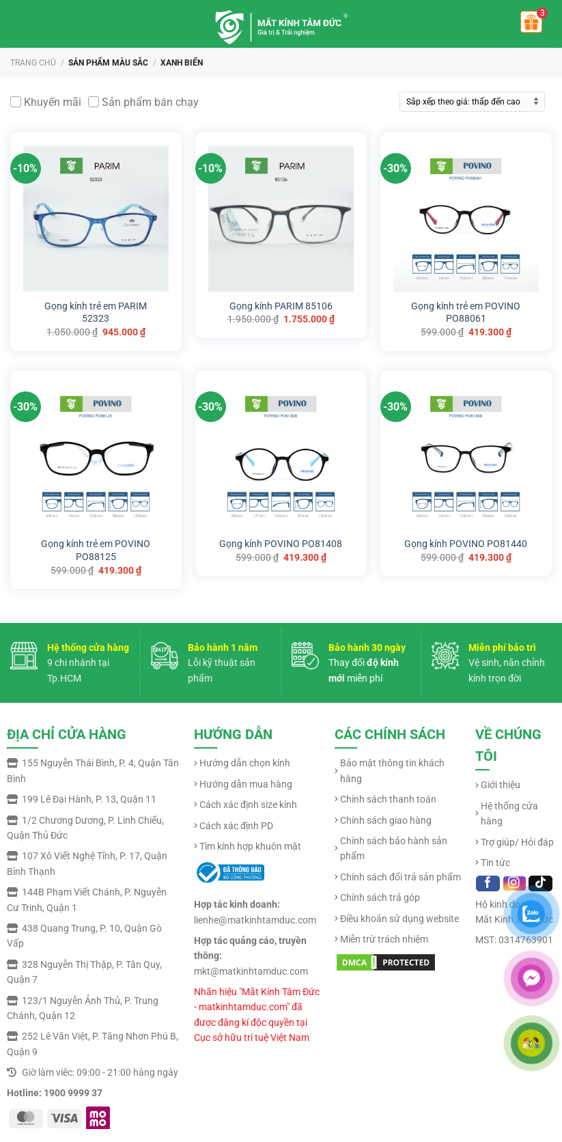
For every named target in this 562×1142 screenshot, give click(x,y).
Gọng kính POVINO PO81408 (280, 543)
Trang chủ (33, 63)
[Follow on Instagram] (514, 883)
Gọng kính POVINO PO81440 (465, 543)
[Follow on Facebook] (488, 883)
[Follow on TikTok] (540, 883)
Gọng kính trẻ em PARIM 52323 (95, 312)
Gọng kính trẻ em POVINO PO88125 (95, 550)
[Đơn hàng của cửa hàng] (472, 102)
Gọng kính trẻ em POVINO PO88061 (465, 312)
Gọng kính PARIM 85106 (281, 305)
